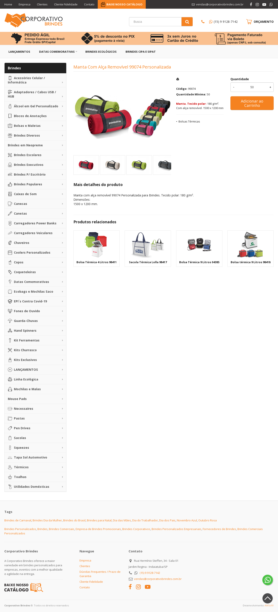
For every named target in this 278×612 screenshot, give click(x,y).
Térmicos (18, 467)
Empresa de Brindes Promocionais (98, 529)
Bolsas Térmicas (189, 121)
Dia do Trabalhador (145, 520)
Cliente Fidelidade (66, 4)
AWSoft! (269, 605)
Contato (89, 4)
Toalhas (17, 477)
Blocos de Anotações (27, 116)
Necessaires (20, 408)
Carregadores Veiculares (30, 233)
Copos (15, 262)
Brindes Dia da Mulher (47, 520)
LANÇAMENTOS (23, 369)
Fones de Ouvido (24, 311)
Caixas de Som (22, 194)
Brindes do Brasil (74, 520)
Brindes (42, 529)
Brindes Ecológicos (101, 52)
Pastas (16, 418)
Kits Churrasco (22, 350)
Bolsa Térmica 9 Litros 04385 (199, 262)
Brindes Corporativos (136, 529)
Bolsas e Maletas (24, 126)
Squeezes (18, 448)
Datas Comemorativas (57, 52)
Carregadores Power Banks (32, 223)
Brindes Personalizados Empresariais (176, 529)
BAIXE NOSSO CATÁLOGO (124, 4)
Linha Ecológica (23, 379)
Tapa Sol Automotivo (27, 457)
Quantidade (239, 79)
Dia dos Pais (167, 520)
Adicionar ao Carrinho (252, 103)
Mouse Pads (17, 399)
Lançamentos (19, 52)
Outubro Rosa (207, 520)
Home (8, 4)
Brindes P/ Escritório (27, 174)
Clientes (42, 4)
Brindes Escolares (24, 155)
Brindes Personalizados (20, 529)
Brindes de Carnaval (17, 520)
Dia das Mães (122, 520)
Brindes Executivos (25, 165)
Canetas (17, 213)
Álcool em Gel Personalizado (33, 106)
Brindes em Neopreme (25, 145)
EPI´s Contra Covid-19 (27, 301)
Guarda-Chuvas (23, 321)
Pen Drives (19, 428)
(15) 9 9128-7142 (226, 22)
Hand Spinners (22, 330)
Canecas (17, 204)
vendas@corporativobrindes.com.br (158, 579)
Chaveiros (18, 243)
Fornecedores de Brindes (219, 529)
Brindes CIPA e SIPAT (141, 52)
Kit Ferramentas (24, 340)
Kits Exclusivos (22, 360)
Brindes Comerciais (61, 529)
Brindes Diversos (24, 135)
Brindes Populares (25, 184)
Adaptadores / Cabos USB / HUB (32, 94)
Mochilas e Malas (24, 389)
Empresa (24, 4)
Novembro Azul (187, 520)
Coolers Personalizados (29, 252)
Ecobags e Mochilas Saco (30, 291)
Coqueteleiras (22, 272)
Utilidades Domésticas (28, 487)
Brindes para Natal (99, 520)
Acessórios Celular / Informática (26, 80)
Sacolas (17, 438)
